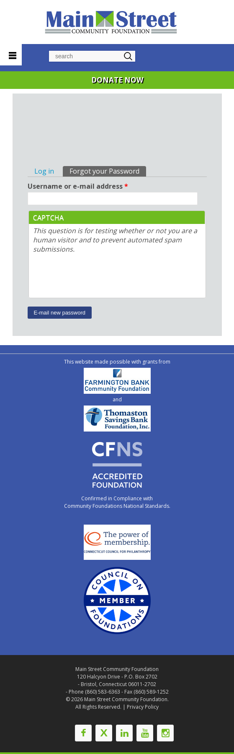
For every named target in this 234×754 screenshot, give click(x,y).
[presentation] (96, 277)
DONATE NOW (117, 80)
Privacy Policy (143, 706)
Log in (44, 171)
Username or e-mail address (78, 186)
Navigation (11, 53)
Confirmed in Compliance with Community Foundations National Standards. (117, 502)
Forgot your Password (107, 171)
